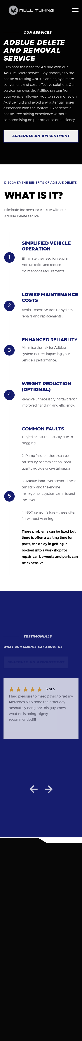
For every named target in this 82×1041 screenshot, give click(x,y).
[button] (75, 10)
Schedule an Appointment (40, 136)
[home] (33, 10)
